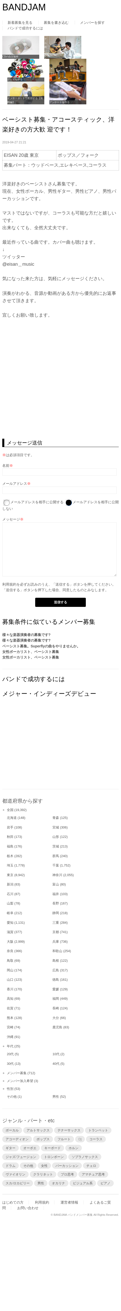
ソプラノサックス (85, 1156)
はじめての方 (13, 1202)
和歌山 (57, 951)
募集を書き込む (56, 23)
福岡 (55, 998)
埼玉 (10, 865)
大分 (55, 1018)
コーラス (96, 1139)
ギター (10, 1148)
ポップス (43, 1139)
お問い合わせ (27, 1208)
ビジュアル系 (83, 1183)
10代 (55, 1054)
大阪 (10, 941)
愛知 (10, 922)
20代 (10, 1054)
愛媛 (55, 989)
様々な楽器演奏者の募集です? (26, 635)
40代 (55, 1064)
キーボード (52, 1148)
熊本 (10, 1018)
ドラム (10, 1165)
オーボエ (29, 1148)
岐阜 (10, 913)
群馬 (55, 856)
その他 (12, 1096)
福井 (55, 894)
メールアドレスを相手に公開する (37, 502)
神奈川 (57, 875)
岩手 (10, 827)
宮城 (55, 827)
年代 (10, 1046)
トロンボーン (54, 1156)
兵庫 (55, 941)
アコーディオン (17, 1139)
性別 (10, 1089)
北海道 (12, 818)
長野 (55, 903)
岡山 (10, 970)
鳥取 (10, 960)
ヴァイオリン (15, 1174)
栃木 (10, 856)
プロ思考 (67, 1174)
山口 (10, 979)
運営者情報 (69, 1202)
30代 (10, 1064)
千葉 (55, 865)
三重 (55, 922)
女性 (44, 1165)
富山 (55, 884)
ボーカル (12, 1130)
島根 (55, 960)
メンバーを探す (92, 23)
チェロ (91, 1165)
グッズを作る (15, 79)
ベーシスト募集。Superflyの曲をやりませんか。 (41, 646)
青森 (55, 818)
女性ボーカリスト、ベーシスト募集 (30, 652)
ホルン (73, 1148)
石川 (10, 894)
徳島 (55, 979)
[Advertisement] (40, 748)
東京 (10, 875)
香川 (10, 989)
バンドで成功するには (25, 28)
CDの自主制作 (10, 56)
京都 (55, 932)
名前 (5, 466)
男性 (55, 1096)
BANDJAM (24, 7)
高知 (10, 998)
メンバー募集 (17, 1073)
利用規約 (9, 584)
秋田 (10, 837)
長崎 (55, 1008)
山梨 (10, 903)
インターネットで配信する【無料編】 (25, 100)
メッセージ (11, 519)
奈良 (10, 951)
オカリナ (58, 1183)
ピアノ (105, 1183)
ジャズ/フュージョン (21, 1156)
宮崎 (10, 1027)
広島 (55, 970)
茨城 (55, 846)
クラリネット (43, 1174)
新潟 (10, 884)
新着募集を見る (20, 23)
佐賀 (10, 1008)
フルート (64, 1139)
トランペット (98, 1130)
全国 (10, 810)
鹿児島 (57, 1027)
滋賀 (10, 932)
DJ (80, 1139)
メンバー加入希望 (20, 1081)
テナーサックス (68, 1130)
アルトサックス (38, 1130)
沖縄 (10, 1037)
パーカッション (66, 1165)
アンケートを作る (59, 102)
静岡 (55, 913)
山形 (55, 837)
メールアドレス (14, 483)
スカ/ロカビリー (18, 1183)
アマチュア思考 (93, 1174)
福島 (10, 846)
